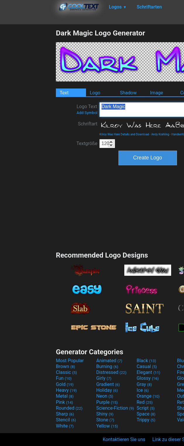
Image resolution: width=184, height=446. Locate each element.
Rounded (69, 408)
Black (146, 360)
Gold (65, 384)
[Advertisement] (27, 117)
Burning (107, 366)
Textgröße (86, 143)
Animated (109, 360)
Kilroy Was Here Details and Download (124, 134)
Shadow (128, 93)
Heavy (66, 390)
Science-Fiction (115, 408)
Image (156, 93)
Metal (65, 396)
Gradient (108, 384)
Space (146, 414)
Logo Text (87, 109)
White (65, 426)
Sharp (65, 414)
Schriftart (87, 124)
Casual (147, 366)
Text (64, 93)
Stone (105, 420)
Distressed (111, 372)
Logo (95, 93)
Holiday (107, 390)
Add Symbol (87, 112)
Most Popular (70, 360)
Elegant (148, 372)
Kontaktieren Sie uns (124, 439)
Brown (65, 366)
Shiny (105, 414)
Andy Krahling (160, 134)
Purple (107, 402)
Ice (143, 390)
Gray (144, 384)
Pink (64, 402)
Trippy (146, 420)
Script (146, 408)
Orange (148, 396)
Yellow (107, 426)
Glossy (148, 378)
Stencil (66, 420)
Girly (103, 378)
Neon (104, 396)
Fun (64, 378)
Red (145, 402)
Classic (66, 372)
